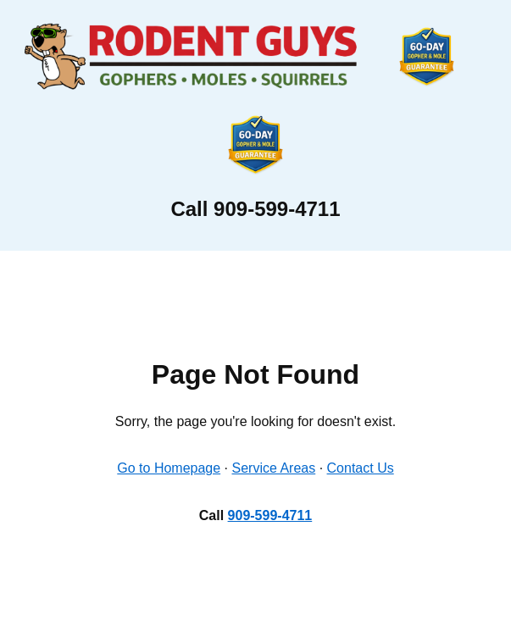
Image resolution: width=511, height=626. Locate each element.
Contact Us (360, 468)
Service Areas (274, 468)
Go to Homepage (168, 468)
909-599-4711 (270, 515)
